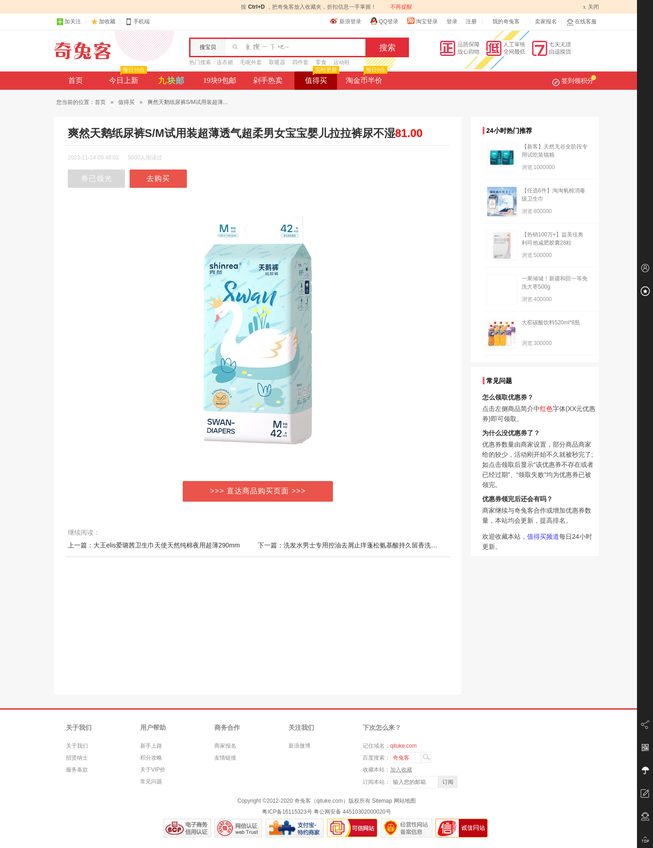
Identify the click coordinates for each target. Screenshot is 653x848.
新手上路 (151, 746)
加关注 (68, 22)
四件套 (300, 62)
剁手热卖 (268, 80)
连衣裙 (225, 62)
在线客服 (581, 22)
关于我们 (77, 746)
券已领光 (96, 178)
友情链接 (225, 758)
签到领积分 (574, 80)
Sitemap (382, 801)
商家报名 (225, 746)
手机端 (137, 22)
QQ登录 (384, 21)
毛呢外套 (251, 62)
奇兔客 (82, 51)
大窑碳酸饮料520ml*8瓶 (551, 322)
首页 (75, 80)
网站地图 (405, 801)
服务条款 (77, 769)
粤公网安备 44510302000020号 (352, 812)
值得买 (321, 77)
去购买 (158, 178)
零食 (321, 62)
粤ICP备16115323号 (287, 812)
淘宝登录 (422, 21)
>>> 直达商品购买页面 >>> (258, 491)
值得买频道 (543, 536)
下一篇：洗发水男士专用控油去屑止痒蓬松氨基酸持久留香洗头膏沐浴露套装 (367, 545)
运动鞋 (341, 62)
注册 (471, 21)
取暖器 (277, 62)
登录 (451, 21)
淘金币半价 (366, 77)
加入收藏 (401, 769)
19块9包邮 (219, 80)
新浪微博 (299, 746)
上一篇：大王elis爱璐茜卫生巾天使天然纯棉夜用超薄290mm (154, 545)
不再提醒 (401, 7)
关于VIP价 (152, 769)
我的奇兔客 (506, 21)
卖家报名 (546, 21)
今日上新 (127, 77)
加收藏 (107, 21)
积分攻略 (151, 758)
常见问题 (151, 781)
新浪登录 (345, 21)
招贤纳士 (77, 758)
